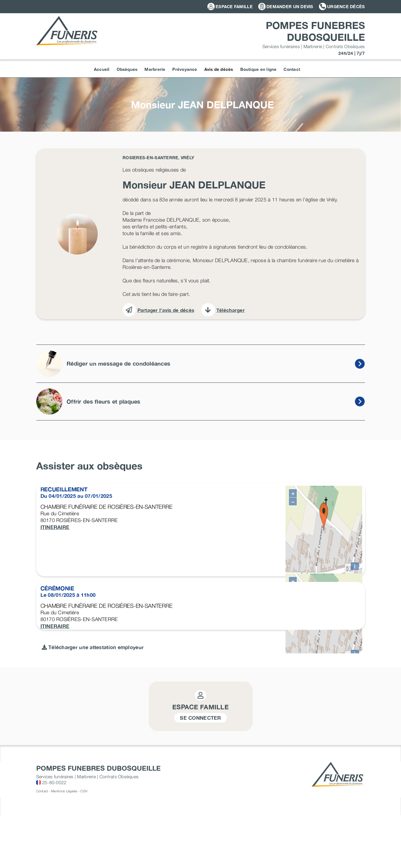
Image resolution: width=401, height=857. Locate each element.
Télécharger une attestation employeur (93, 821)
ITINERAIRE (55, 527)
